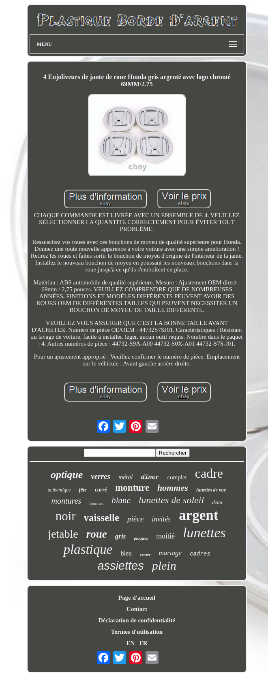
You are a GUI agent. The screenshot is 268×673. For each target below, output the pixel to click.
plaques (141, 538)
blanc (121, 500)
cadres (200, 554)
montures (66, 500)
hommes (172, 488)
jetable (63, 534)
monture (132, 488)
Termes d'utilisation (137, 631)
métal (125, 477)
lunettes (204, 532)
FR (143, 643)
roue (96, 534)
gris (120, 536)
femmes (96, 503)
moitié (165, 536)
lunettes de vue (211, 490)
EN (130, 643)
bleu (126, 553)
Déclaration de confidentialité (137, 620)
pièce (135, 519)
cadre (209, 473)
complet (177, 477)
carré (101, 490)
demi (217, 502)
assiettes (120, 565)
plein (164, 565)
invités (161, 519)
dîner (150, 477)
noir (66, 516)
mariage (170, 553)
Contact (136, 609)
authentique (59, 490)
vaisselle (102, 517)
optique (67, 475)
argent (198, 515)
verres (100, 476)
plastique (87, 549)
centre (145, 555)
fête (82, 490)
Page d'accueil (136, 597)
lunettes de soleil (171, 500)
